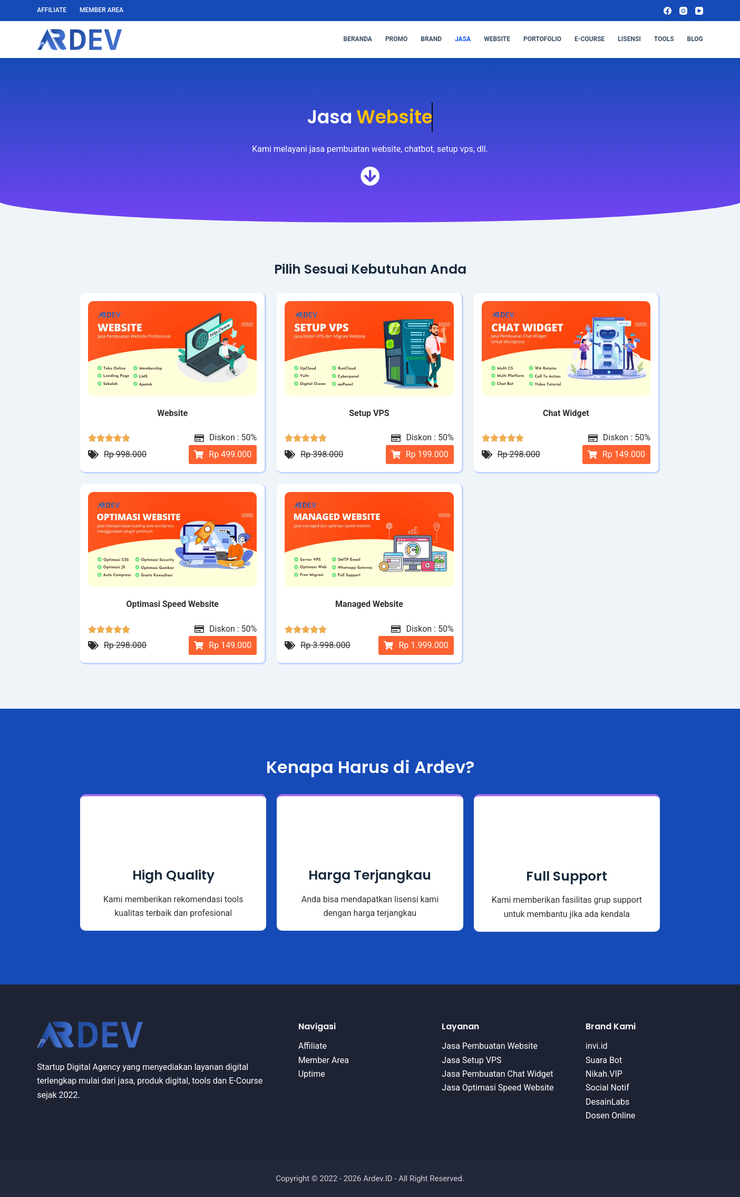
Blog (695, 39)
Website (497, 39)
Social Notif (607, 1088)
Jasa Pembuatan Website (490, 1046)
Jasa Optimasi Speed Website (497, 1088)
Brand (431, 39)
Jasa (463, 39)
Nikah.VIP (604, 1074)
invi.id (597, 1046)
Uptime (311, 1074)
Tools (664, 39)
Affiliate (51, 10)
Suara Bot (604, 1060)
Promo (396, 39)
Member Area (101, 10)
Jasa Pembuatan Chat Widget (497, 1074)
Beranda (358, 39)
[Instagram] (683, 11)
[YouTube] (699, 11)
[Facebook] (667, 11)
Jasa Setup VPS (471, 1060)
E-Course (590, 39)
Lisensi (629, 39)
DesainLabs (607, 1102)
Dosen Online (610, 1116)
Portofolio (542, 39)
